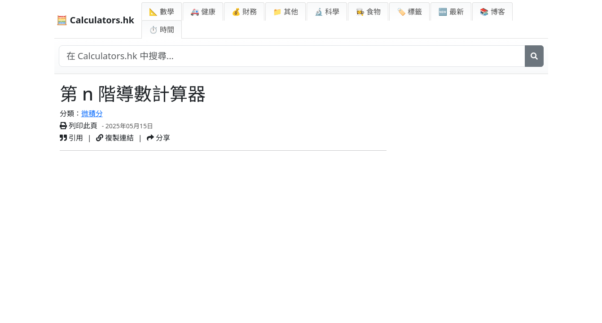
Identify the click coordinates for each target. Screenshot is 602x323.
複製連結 (115, 138)
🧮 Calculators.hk (95, 20)
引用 (71, 138)
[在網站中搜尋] (292, 56)
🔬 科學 (326, 12)
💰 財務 (244, 12)
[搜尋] (534, 56)
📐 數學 (161, 12)
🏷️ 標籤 (409, 12)
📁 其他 (285, 12)
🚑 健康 (202, 12)
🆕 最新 (450, 12)
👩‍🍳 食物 (368, 12)
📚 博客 (492, 12)
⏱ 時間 (161, 30)
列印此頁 (78, 126)
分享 (158, 138)
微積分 (92, 113)
